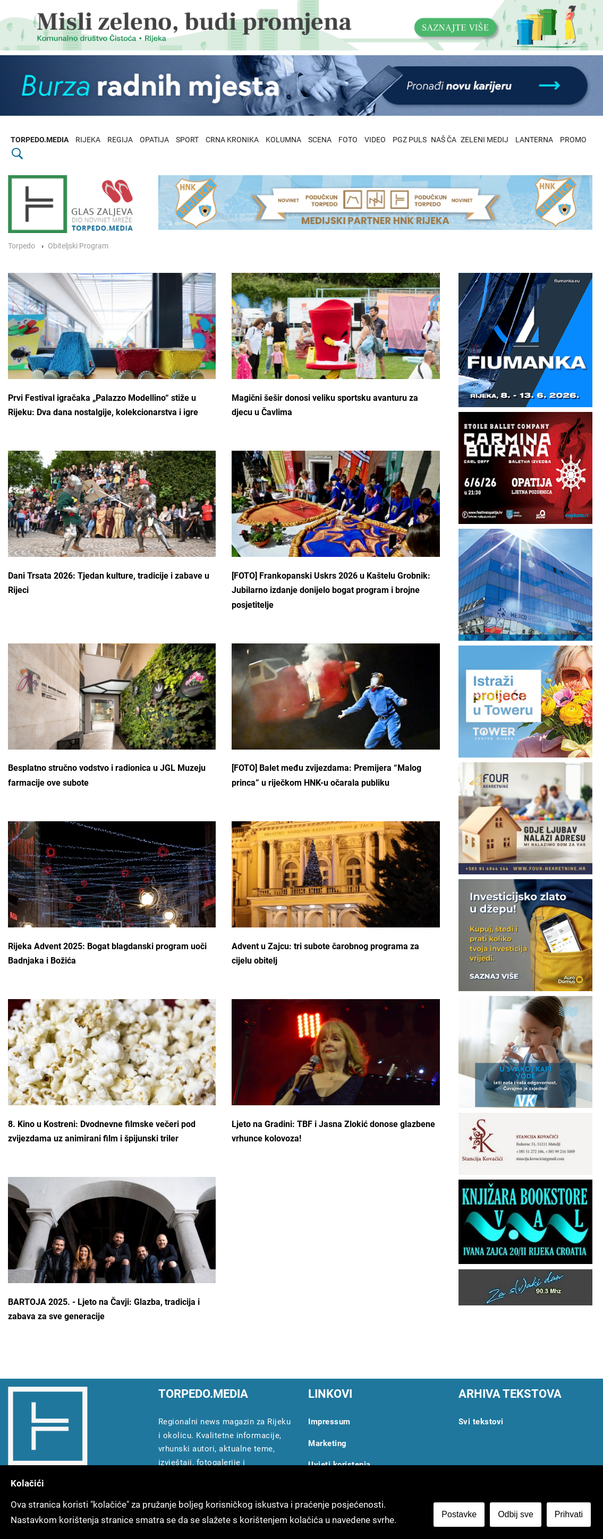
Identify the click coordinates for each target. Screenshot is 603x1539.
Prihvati (570, 1515)
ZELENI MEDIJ (484, 139)
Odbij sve (517, 1515)
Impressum (329, 1421)
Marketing (327, 1443)
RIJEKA (87, 139)
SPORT (187, 139)
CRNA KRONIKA (232, 139)
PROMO (573, 139)
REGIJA (120, 139)
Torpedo (21, 246)
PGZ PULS (410, 139)
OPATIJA (154, 139)
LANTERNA (534, 139)
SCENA (320, 139)
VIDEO (375, 139)
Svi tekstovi (481, 1421)
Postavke (460, 1515)
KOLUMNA (283, 139)
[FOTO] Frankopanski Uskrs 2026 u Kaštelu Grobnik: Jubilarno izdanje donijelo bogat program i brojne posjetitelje (331, 590)
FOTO (348, 139)
